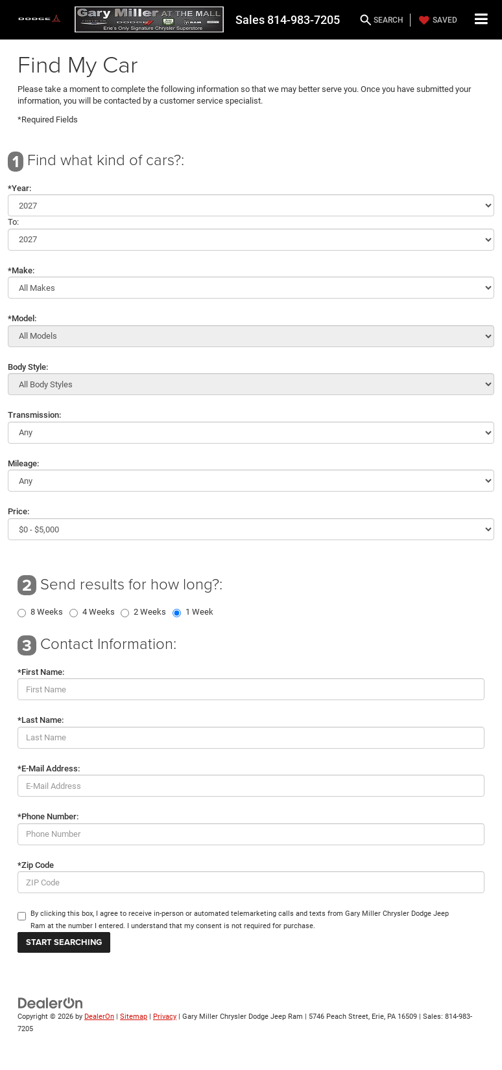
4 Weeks (98, 612)
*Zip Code (36, 865)
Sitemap (133, 1016)
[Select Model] (251, 336)
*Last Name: (41, 720)
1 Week (199, 612)
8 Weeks (46, 612)
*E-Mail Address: (49, 768)
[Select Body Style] (251, 384)
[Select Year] (251, 205)
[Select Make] (251, 288)
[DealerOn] (51, 1003)
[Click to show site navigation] (481, 20)
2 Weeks (150, 612)
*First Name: (41, 672)
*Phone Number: (48, 816)
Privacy (164, 1016)
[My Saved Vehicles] (436, 20)
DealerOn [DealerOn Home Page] (99, 1016)
